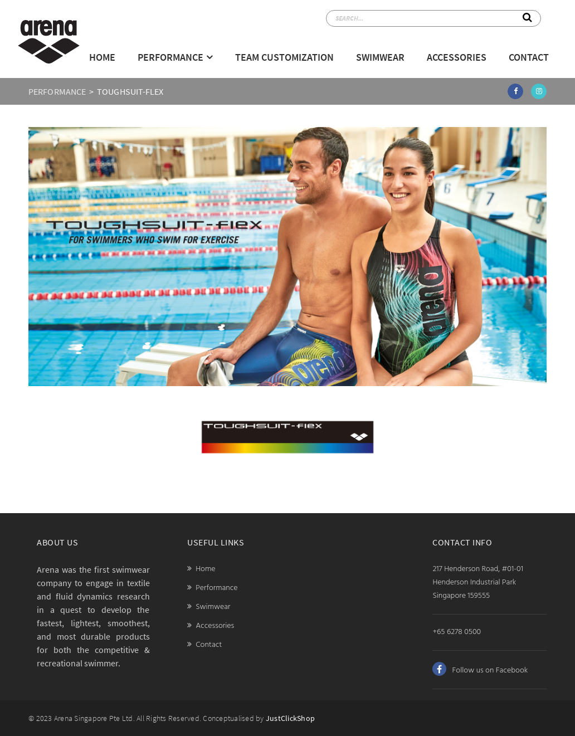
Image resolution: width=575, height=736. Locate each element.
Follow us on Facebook (480, 670)
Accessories (456, 57)
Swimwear (380, 57)
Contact (529, 57)
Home (102, 57)
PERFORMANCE (57, 91)
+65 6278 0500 (456, 632)
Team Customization (284, 57)
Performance (170, 57)
